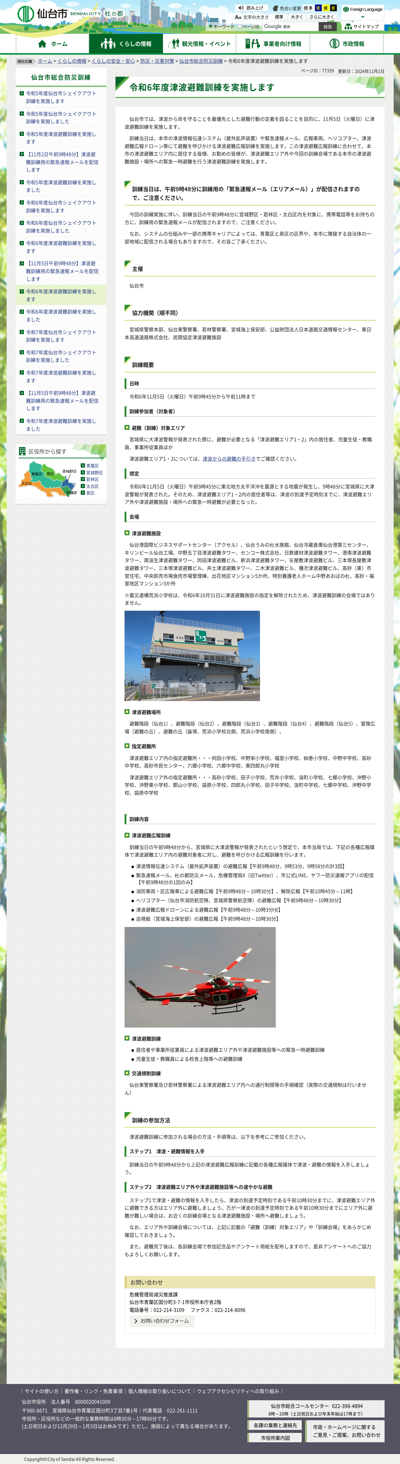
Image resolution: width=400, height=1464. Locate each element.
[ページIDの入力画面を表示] (240, 26)
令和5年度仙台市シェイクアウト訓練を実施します (61, 97)
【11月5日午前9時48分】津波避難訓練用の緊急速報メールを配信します (62, 270)
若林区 (92, 479)
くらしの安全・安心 (113, 60)
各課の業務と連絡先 (275, 1425)
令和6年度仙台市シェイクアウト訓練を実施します (61, 206)
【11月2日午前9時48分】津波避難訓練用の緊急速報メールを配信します (62, 161)
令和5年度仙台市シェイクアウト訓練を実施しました (61, 117)
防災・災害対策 (157, 60)
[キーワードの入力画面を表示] (211, 26)
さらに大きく (322, 17)
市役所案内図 (275, 1437)
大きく (297, 17)
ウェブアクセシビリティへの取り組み (238, 1391)
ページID (248, 26)
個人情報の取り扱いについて (159, 1391)
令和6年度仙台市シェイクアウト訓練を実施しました (61, 226)
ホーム (45, 60)
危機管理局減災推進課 (153, 1294)
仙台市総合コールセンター (300, 1405)
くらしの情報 (71, 60)
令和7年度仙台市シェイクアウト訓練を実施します (61, 335)
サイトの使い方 (42, 1391)
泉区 (90, 493)
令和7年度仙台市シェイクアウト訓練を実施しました (61, 356)
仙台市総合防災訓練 (201, 60)
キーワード (222, 26)
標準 (308, 8)
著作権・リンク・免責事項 (93, 1391)
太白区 (92, 486)
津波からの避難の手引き (229, 458)
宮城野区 (94, 472)
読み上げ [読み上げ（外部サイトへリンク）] (254, 8)
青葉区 (92, 465)
